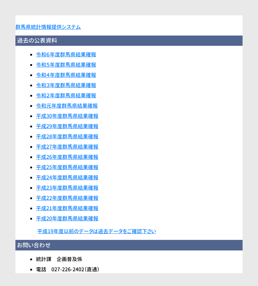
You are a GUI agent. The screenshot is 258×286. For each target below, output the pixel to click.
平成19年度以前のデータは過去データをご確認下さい (96, 231)
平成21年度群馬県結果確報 (67, 208)
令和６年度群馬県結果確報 (66, 54)
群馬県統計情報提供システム (48, 26)
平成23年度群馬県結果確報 (67, 187)
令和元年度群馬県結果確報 (67, 105)
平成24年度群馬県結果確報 (67, 177)
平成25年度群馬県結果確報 (67, 167)
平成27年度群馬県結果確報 (67, 146)
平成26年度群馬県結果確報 (67, 156)
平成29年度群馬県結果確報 (67, 126)
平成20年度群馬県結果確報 (67, 218)
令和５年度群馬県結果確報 (66, 64)
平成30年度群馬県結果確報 (67, 115)
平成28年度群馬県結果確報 (67, 136)
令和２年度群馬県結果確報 (66, 95)
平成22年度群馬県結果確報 (67, 197)
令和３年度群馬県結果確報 (66, 85)
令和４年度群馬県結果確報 (66, 74)
